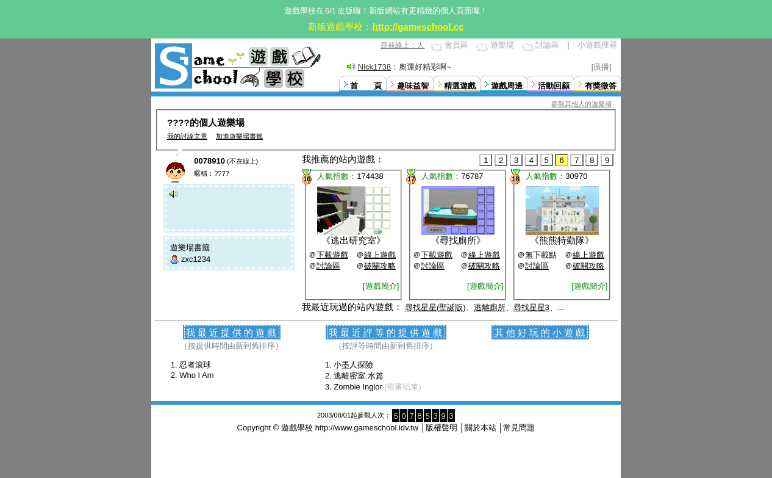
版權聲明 (441, 427)
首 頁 (366, 85)
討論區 (547, 44)
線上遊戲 (380, 254)
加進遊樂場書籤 (239, 136)
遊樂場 (502, 44)
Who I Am (196, 375)
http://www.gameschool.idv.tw (367, 427)
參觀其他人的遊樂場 (581, 103)
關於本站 (480, 427)
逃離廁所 (490, 307)
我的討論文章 (187, 136)
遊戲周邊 (507, 85)
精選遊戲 (460, 85)
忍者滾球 (195, 364)
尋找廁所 (458, 240)
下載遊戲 (332, 254)
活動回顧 (554, 85)
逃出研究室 (353, 240)
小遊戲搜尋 (597, 44)
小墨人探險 (353, 364)
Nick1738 (374, 66)
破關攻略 (380, 265)
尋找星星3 (531, 307)
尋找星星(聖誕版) (435, 307)
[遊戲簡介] (381, 286)
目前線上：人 (402, 45)
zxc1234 (195, 259)
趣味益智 (413, 85)
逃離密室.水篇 (359, 375)
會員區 (456, 44)
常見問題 (519, 427)
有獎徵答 (601, 85)
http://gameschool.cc (417, 26)
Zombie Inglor (358, 386)
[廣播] (602, 66)
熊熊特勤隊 (562, 240)
